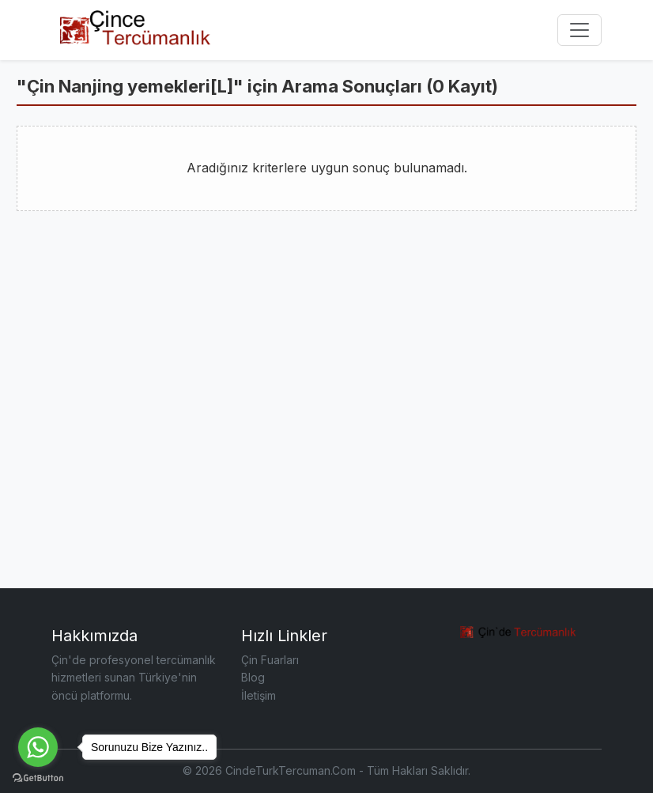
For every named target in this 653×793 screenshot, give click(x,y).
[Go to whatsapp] (38, 747)
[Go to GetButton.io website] (38, 777)
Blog (253, 677)
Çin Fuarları (270, 659)
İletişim (258, 695)
